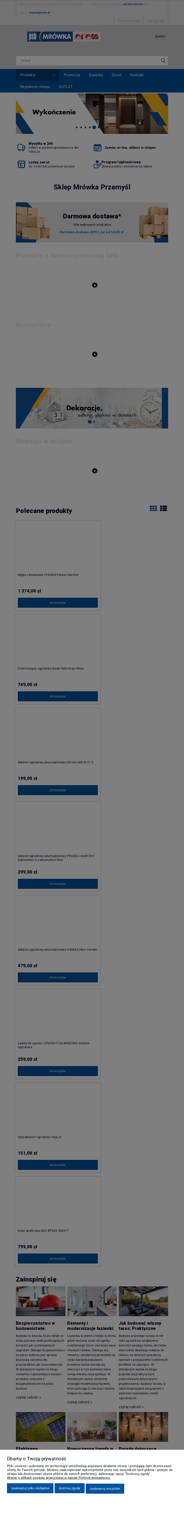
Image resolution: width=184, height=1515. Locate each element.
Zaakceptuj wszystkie (105, 1489)
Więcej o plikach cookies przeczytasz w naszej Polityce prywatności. (59, 1479)
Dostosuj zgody (69, 1489)
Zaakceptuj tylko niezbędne (30, 1489)
